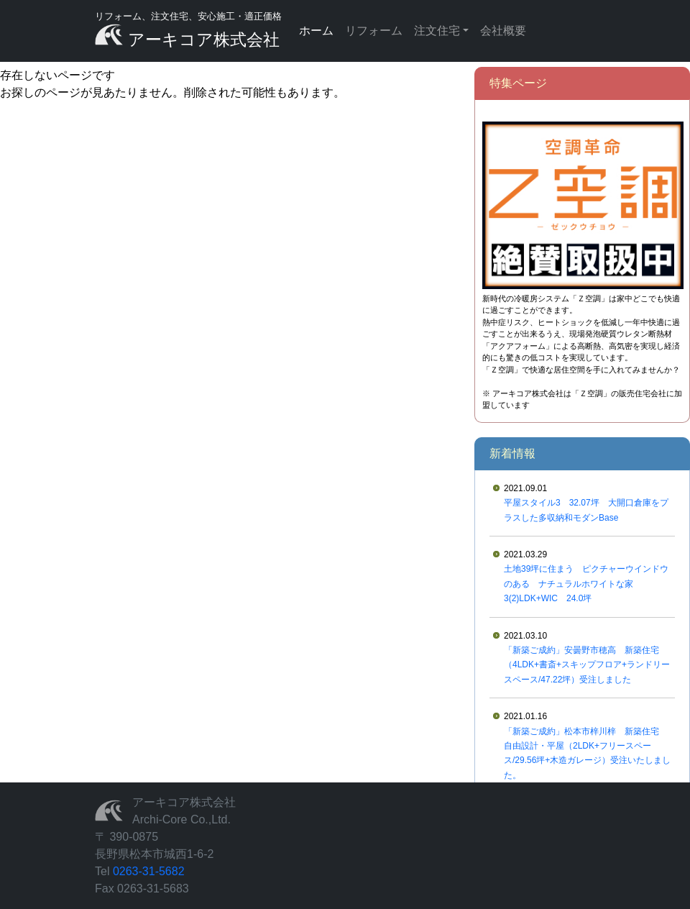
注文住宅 (437, 30)
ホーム (316, 30)
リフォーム (373, 30)
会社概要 (503, 30)
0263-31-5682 (149, 871)
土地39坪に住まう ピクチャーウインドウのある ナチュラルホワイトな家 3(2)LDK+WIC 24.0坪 (586, 583)
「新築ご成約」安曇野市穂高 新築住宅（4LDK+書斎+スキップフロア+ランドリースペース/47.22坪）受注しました (587, 665)
